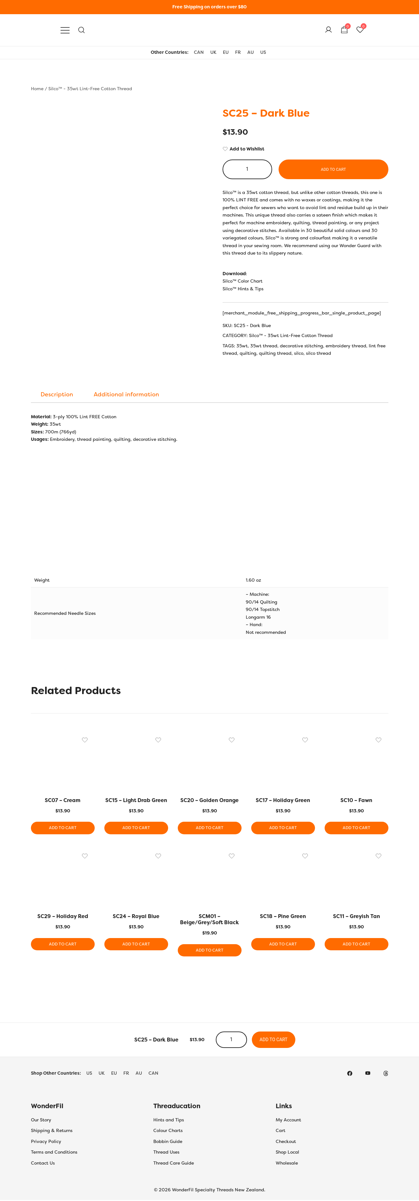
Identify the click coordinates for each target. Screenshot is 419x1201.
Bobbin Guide (167, 1142)
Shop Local (287, 1153)
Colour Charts (168, 1131)
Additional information (126, 394)
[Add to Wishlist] (305, 149)
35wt (242, 346)
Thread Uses (166, 1153)
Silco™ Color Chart (242, 281)
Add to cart (333, 169)
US (263, 52)
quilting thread (275, 353)
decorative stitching (301, 346)
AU (250, 52)
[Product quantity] (247, 169)
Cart (280, 1131)
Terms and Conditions (54, 1153)
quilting (248, 353)
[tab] (57, 394)
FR (238, 52)
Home (37, 89)
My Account (288, 1120)
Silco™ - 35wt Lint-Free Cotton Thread (90, 89)
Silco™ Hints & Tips (243, 289)
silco (298, 353)
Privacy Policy (46, 1142)
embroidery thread (346, 346)
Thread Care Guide (173, 1164)
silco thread (318, 353)
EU (226, 52)
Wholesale (287, 1164)
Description (57, 394)
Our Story (41, 1120)
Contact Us (43, 1164)
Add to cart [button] (62, 828)
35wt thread (263, 346)
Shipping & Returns (51, 1131)
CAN (199, 52)
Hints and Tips (168, 1120)
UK (213, 52)
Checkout (286, 1142)
